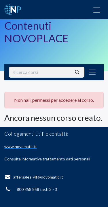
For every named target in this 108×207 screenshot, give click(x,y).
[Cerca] (77, 72)
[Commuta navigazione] (97, 9)
